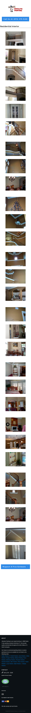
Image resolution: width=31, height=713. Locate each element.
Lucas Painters (9, 663)
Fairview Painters (6, 661)
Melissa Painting (19, 657)
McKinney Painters (10, 659)
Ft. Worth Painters (14, 656)
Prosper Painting (10, 657)
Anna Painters (22, 656)
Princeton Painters (20, 659)
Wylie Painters (17, 663)
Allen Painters (13, 661)
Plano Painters (21, 661)
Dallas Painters (5, 656)
